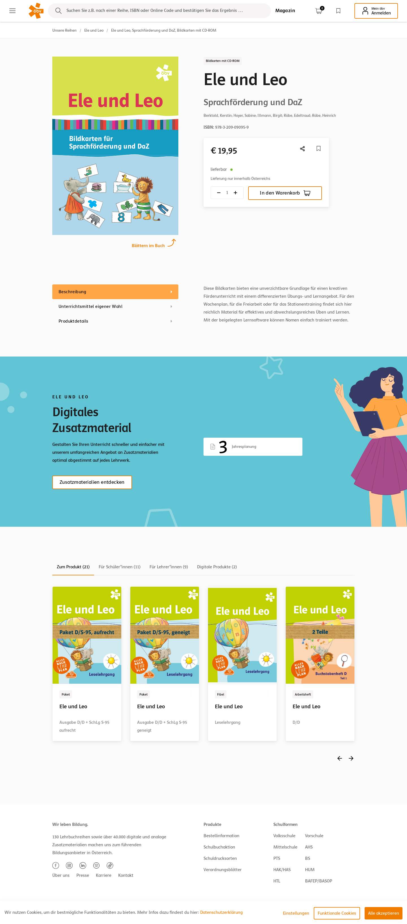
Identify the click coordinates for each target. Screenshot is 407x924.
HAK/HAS (282, 869)
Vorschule (314, 835)
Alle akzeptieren (383, 913)
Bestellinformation (221, 835)
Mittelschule (285, 847)
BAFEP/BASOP (318, 881)
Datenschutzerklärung (221, 912)
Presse (82, 875)
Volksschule (284, 835)
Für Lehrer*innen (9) (169, 566)
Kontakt (125, 875)
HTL (276, 881)
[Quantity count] (227, 193)
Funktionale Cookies (337, 913)
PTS (276, 858)
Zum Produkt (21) (73, 566)
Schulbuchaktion (219, 847)
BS (307, 858)
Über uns (61, 875)
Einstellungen (296, 913)
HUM (310, 869)
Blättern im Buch (148, 245)
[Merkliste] (318, 148)
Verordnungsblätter (223, 869)
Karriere (103, 875)
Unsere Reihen (64, 30)
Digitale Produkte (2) (217, 566)
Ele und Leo (93, 30)
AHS (309, 847)
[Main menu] (12, 10)
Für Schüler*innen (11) (119, 566)
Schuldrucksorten (220, 858)
